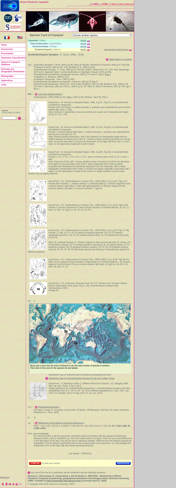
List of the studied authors (50, 94)
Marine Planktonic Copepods (34, 2)
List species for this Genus (116, 49)
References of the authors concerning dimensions (61, 423)
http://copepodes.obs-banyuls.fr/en (64, 481)
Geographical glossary (48, 407)
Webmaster (5, 477)
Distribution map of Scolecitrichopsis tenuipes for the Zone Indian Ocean (81, 378)
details (83, 40)
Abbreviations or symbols (120, 59)
